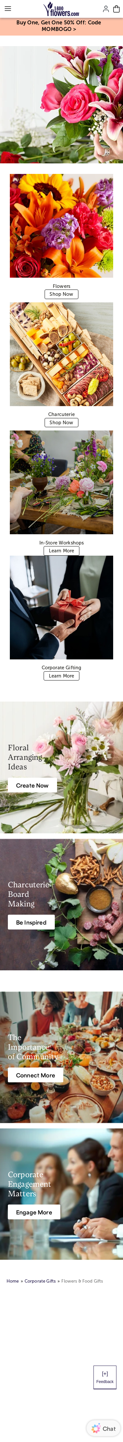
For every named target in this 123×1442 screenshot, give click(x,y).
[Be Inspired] (31, 922)
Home (13, 1281)
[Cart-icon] (116, 9)
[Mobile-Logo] (61, 9)
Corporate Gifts (40, 1281)
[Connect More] (35, 1075)
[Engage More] (34, 1212)
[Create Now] (32, 785)
